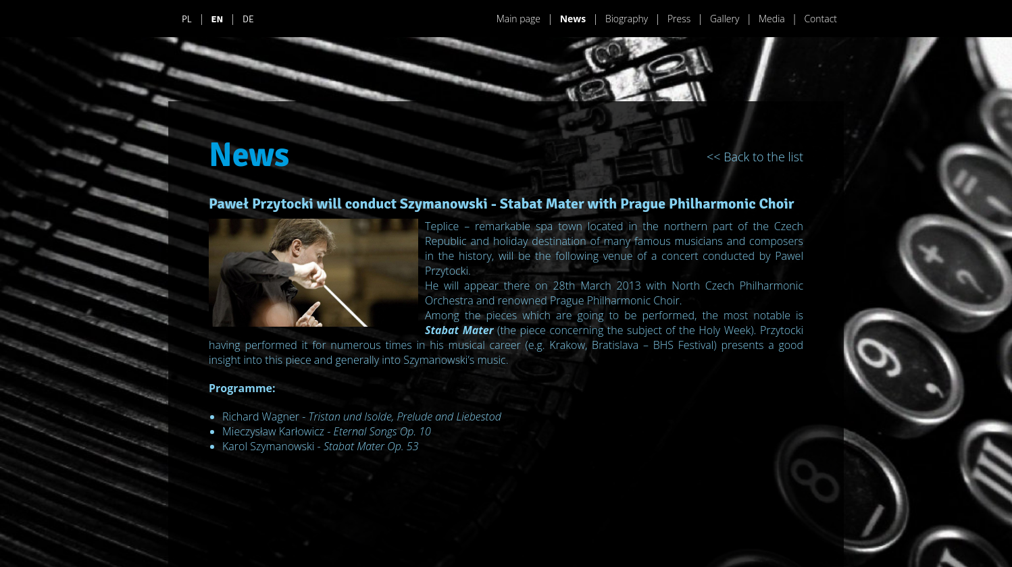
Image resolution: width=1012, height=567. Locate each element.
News (573, 18)
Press (678, 18)
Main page (518, 18)
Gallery (724, 18)
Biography (626, 18)
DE (248, 19)
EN (217, 19)
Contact (820, 18)
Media (772, 18)
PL (187, 19)
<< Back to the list (755, 156)
